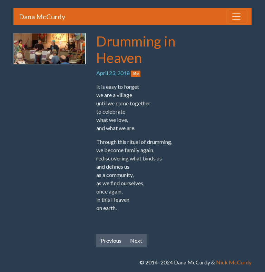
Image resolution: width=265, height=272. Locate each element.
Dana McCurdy (42, 16)
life (135, 73)
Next (136, 240)
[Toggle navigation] (236, 16)
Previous (111, 240)
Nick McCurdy (234, 262)
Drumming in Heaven (135, 49)
